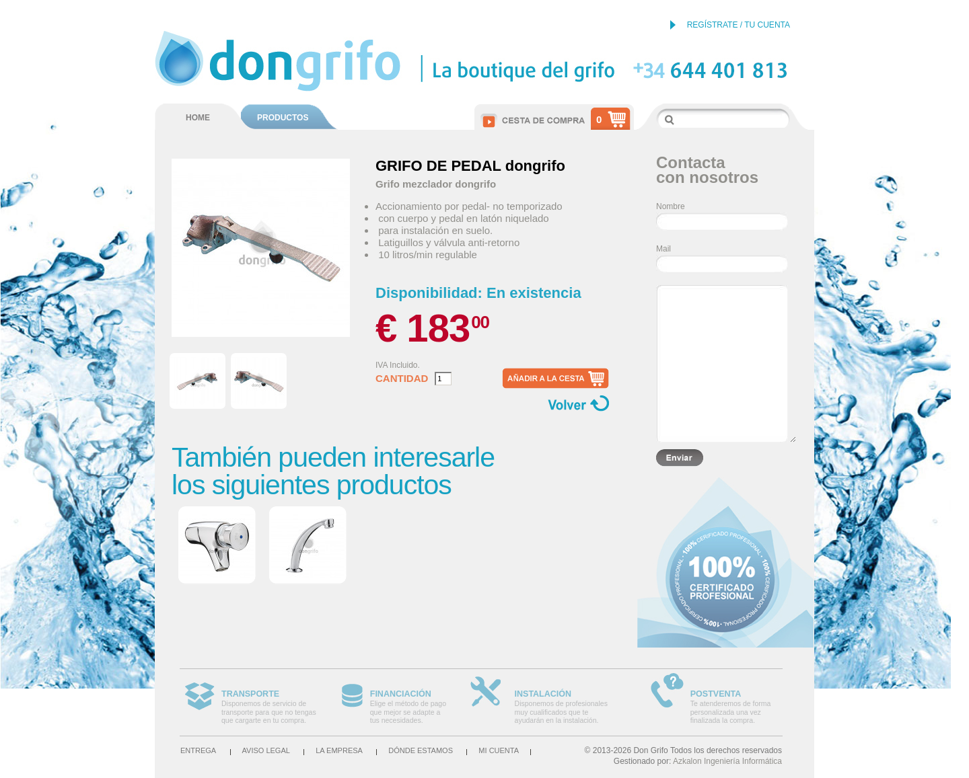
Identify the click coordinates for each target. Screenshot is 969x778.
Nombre (670, 206)
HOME (198, 117)
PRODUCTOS (282, 117)
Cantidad (401, 378)
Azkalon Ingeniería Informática (727, 761)
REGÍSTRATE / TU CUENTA (738, 25)
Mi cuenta (498, 750)
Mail (663, 249)
